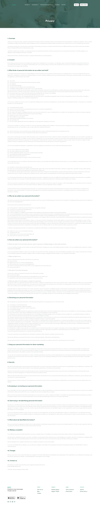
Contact (63, 4)
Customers (35, 4)
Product (27, 4)
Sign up (76, 4)
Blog (38, 491)
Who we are (40, 489)
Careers (39, 493)
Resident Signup (55, 489)
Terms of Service (70, 489)
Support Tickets (55, 491)
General (82, 489)
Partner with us (83, 491)
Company (57, 4)
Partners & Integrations (46, 4)
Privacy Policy (69, 491)
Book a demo (84, 4)
